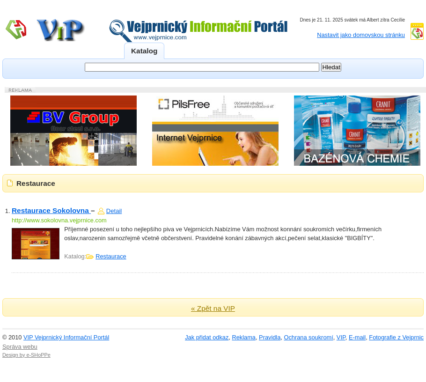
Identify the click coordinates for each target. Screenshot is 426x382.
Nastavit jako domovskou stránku (361, 34)
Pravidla (269, 337)
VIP (341, 337)
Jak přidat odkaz (206, 337)
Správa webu (19, 346)
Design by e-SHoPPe (26, 355)
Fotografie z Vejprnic (396, 337)
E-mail (357, 337)
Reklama (244, 337)
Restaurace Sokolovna (51, 210)
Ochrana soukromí (308, 337)
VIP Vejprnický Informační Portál (66, 337)
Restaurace (110, 256)
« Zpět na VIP (213, 308)
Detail (114, 210)
